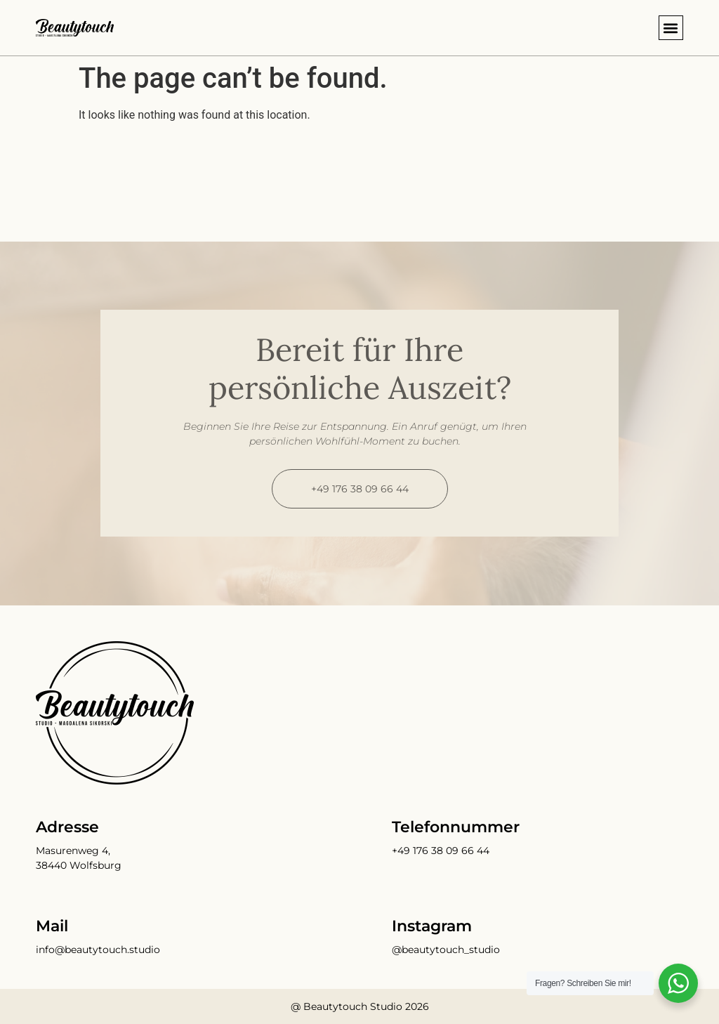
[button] (671, 27)
